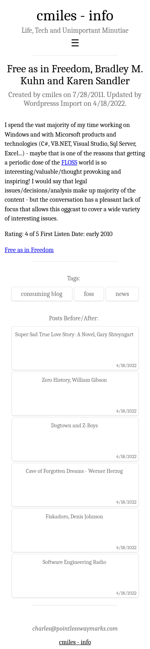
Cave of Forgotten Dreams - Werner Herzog (74, 471)
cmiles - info (75, 15)
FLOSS (69, 162)
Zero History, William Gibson (74, 380)
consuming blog (41, 294)
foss (89, 294)
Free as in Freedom (29, 250)
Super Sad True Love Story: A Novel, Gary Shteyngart (74, 334)
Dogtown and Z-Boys (74, 425)
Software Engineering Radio (74, 562)
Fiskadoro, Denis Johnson (74, 516)
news (122, 294)
